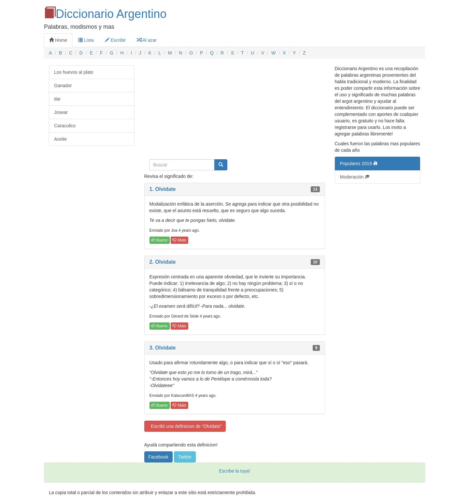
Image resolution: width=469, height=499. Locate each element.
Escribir (115, 40)
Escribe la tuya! (234, 471)
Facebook (158, 457)
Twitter (185, 457)
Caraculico (65, 125)
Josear (61, 112)
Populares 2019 (359, 163)
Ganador (63, 85)
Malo (179, 240)
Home (58, 40)
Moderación (355, 176)
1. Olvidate (162, 189)
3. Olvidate (162, 348)
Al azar (147, 40)
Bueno (159, 240)
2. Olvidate (162, 262)
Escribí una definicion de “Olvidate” (185, 426)
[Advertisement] (234, 111)
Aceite (60, 139)
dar (57, 98)
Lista (85, 40)
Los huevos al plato (73, 72)
